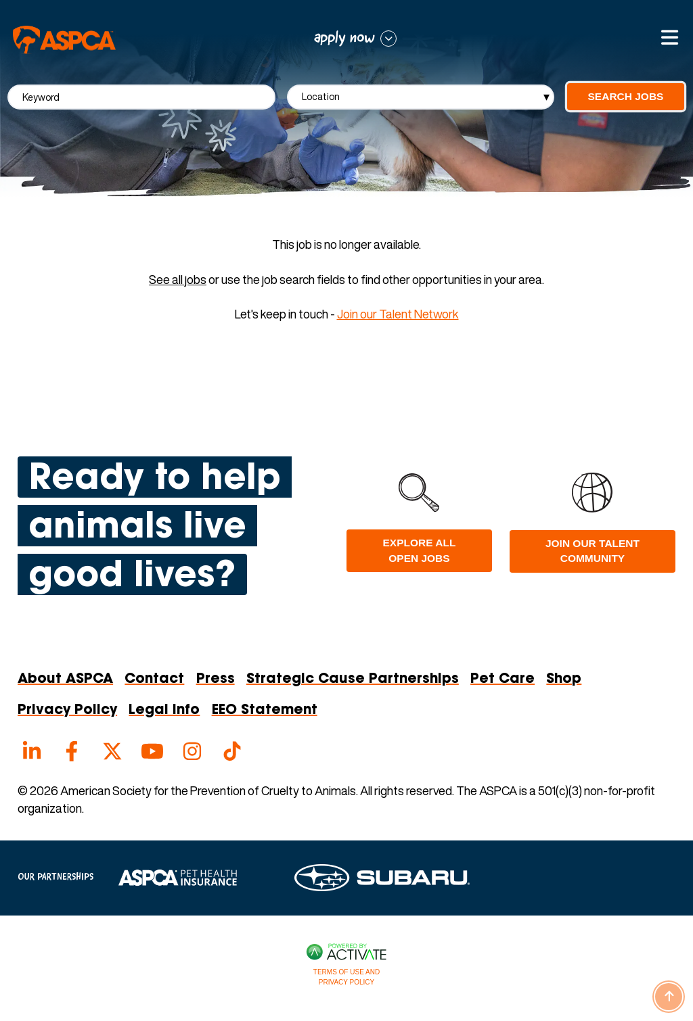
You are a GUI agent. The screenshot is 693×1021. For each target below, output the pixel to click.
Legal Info (164, 710)
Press (215, 679)
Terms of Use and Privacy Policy (346, 977)
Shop (563, 679)
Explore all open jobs (419, 550)
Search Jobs (626, 96)
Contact (154, 679)
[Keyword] (141, 97)
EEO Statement (264, 710)
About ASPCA (65, 679)
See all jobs (177, 279)
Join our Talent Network (398, 314)
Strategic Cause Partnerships (352, 679)
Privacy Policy (67, 710)
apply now (344, 38)
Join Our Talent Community (592, 551)
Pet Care (502, 679)
